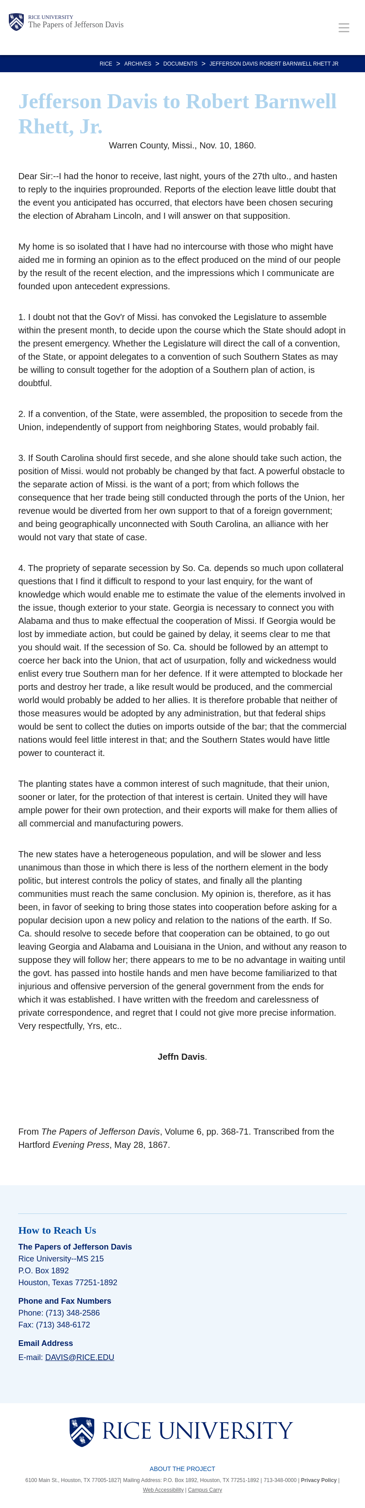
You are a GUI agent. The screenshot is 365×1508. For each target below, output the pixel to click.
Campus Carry (205, 1490)
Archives (137, 64)
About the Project (183, 1468)
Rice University (50, 17)
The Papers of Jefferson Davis (76, 24)
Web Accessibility (163, 1490)
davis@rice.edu (79, 1357)
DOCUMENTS (180, 64)
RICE (106, 64)
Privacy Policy (319, 1480)
